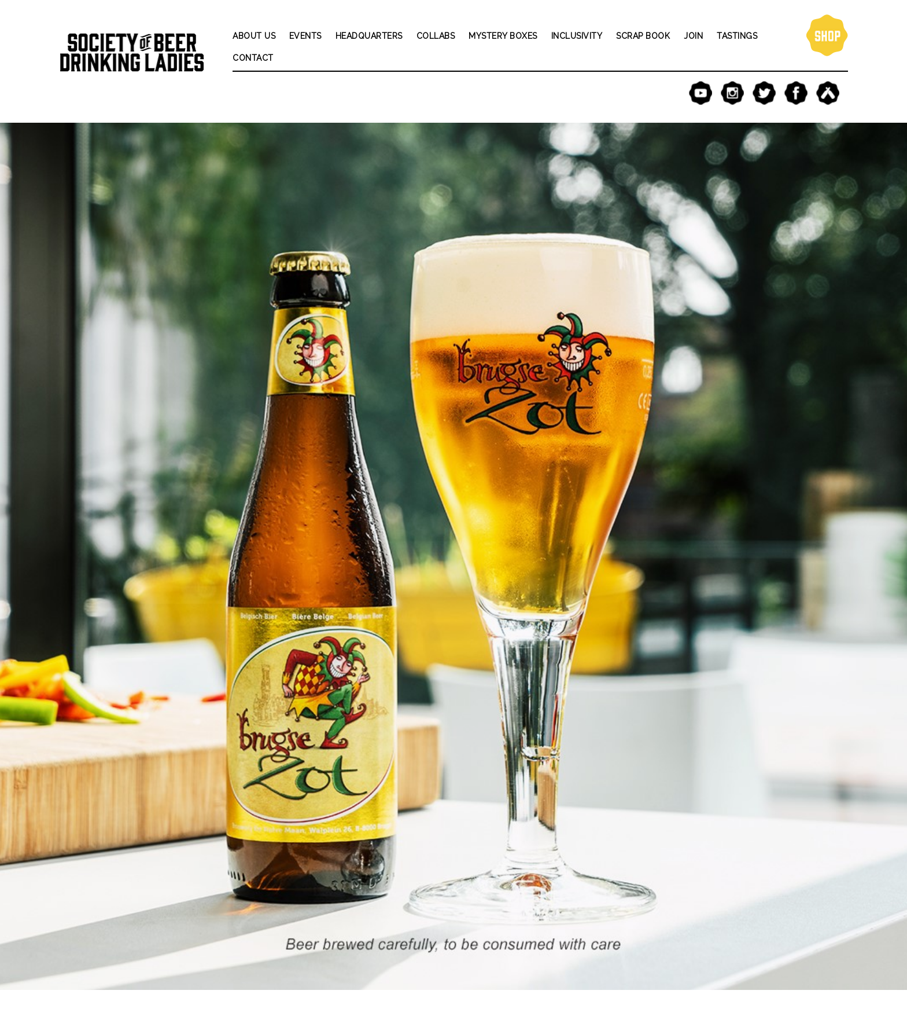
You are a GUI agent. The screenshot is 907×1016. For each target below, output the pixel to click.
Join (693, 36)
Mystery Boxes (503, 36)
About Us (254, 36)
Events (305, 36)
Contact (253, 58)
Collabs (435, 36)
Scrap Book (643, 36)
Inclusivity (577, 36)
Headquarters (369, 36)
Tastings (737, 36)
